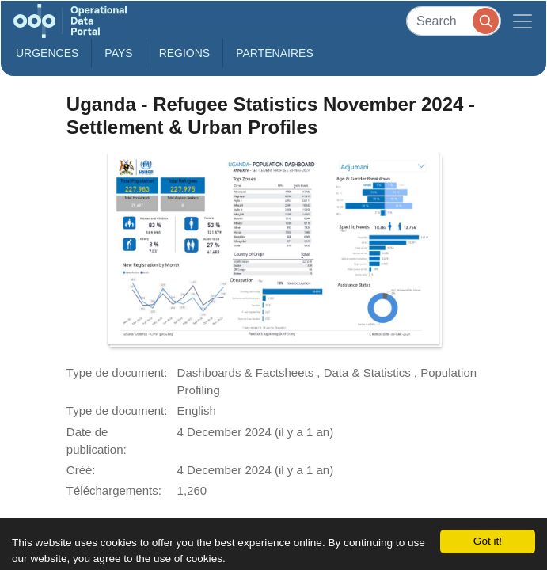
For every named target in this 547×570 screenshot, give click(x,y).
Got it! (487, 541)
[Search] (453, 21)
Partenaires (274, 53)
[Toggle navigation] (522, 21)
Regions (185, 53)
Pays (118, 53)
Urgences (47, 53)
